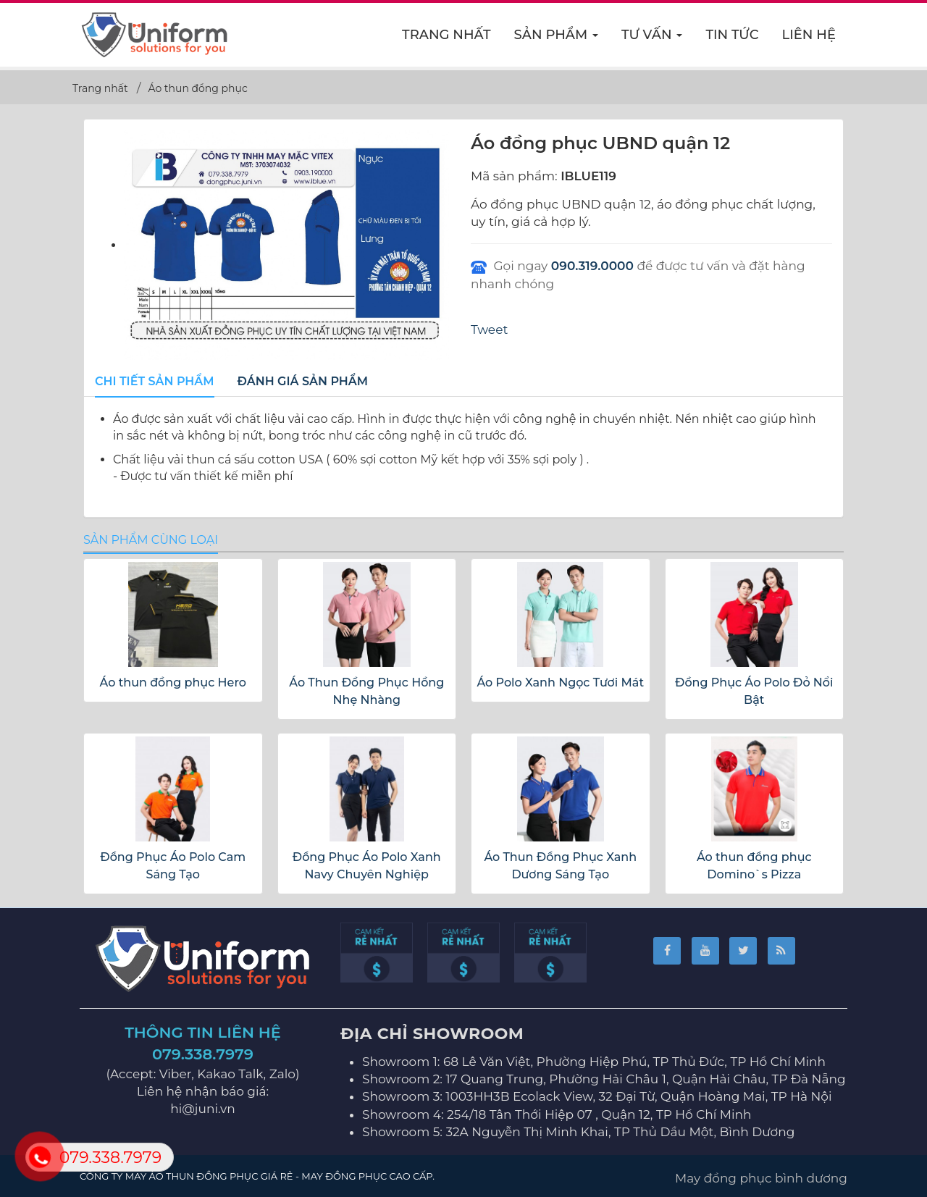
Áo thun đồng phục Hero (173, 682)
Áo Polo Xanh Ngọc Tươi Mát (560, 682)
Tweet (489, 329)
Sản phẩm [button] (557, 39)
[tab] (154, 382)
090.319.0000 (592, 266)
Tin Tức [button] (731, 35)
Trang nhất (446, 35)
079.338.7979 (202, 1054)
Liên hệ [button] (809, 35)
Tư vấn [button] (652, 39)
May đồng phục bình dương (761, 1178)
